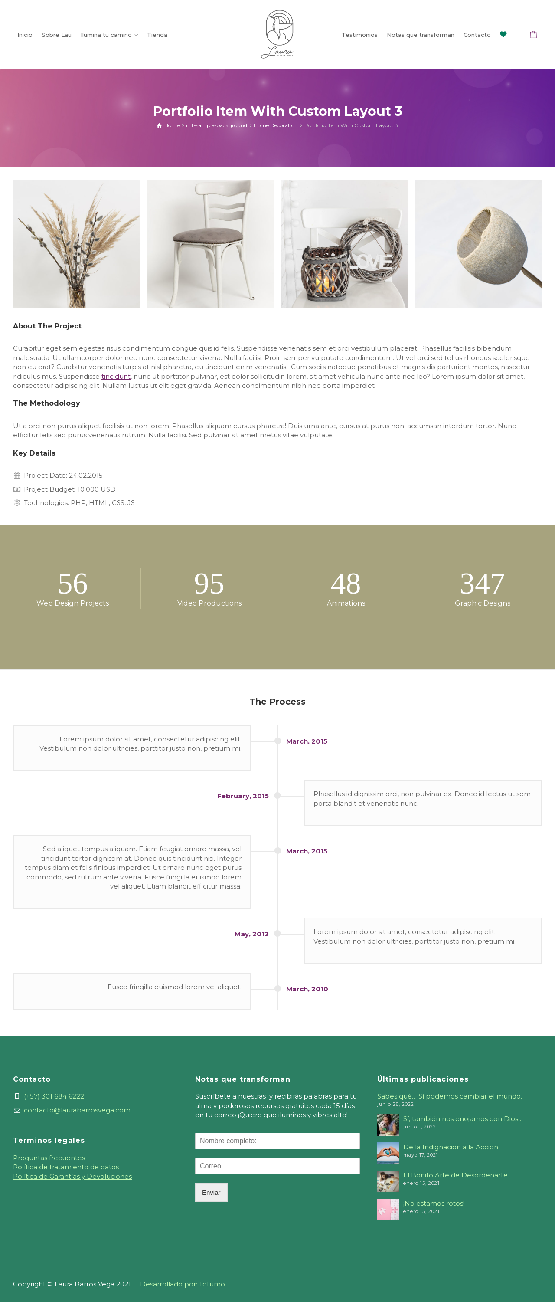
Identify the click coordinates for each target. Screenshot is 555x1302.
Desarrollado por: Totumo (182, 1284)
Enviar (211, 1192)
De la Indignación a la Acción (450, 1147)
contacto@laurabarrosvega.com (77, 1110)
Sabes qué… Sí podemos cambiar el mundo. (449, 1096)
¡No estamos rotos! (433, 1203)
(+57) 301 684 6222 (54, 1096)
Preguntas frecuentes (49, 1158)
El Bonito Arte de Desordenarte (455, 1175)
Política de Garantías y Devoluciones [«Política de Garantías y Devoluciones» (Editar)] (72, 1176)
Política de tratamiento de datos (66, 1167)
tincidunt (116, 376)
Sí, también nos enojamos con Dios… (463, 1119)
